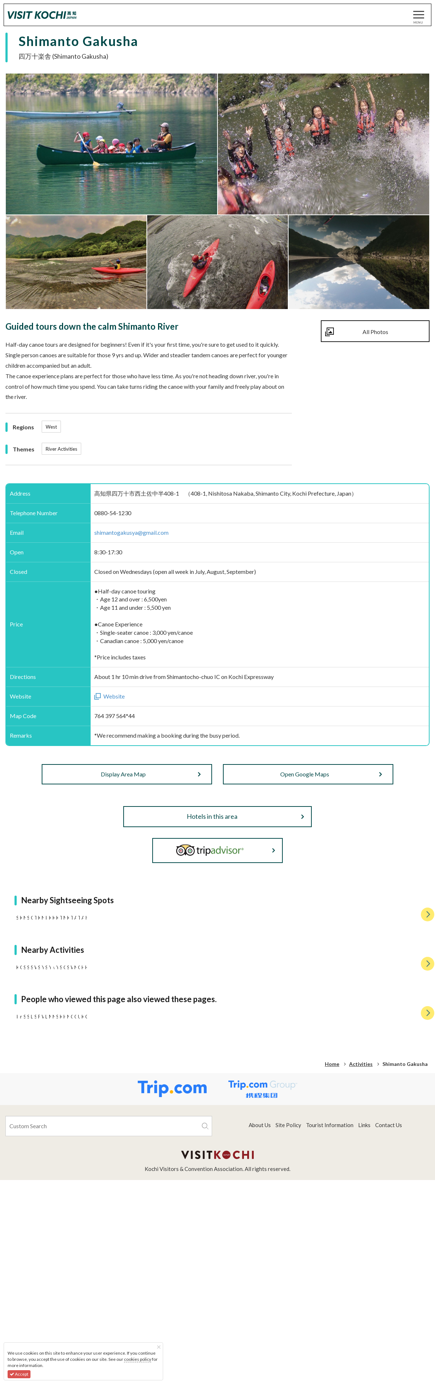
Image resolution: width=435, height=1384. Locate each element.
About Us (260, 1364)
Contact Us (388, 1364)
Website (114, 696)
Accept (19, 1374)
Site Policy (288, 1364)
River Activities (61, 449)
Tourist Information (329, 1364)
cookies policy (137, 1359)
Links (364, 1364)
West (51, 427)
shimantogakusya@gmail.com (131, 532)
